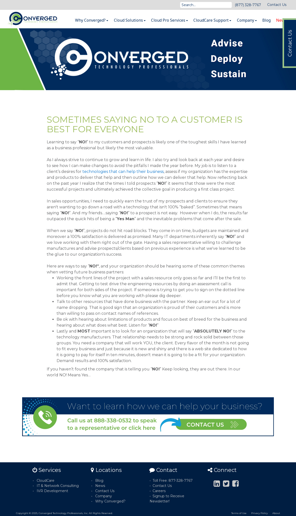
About (276, 513)
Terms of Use (239, 513)
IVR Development (52, 491)
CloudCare (45, 480)
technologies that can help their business (123, 171)
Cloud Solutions (130, 20)
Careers (159, 491)
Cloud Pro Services (169, 20)
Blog (266, 20)
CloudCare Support (212, 20)
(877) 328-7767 (248, 5)
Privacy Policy (259, 513)
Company (247, 20)
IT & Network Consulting (58, 485)
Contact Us (276, 4)
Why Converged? (91, 20)
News (281, 20)
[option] (148, 59)
